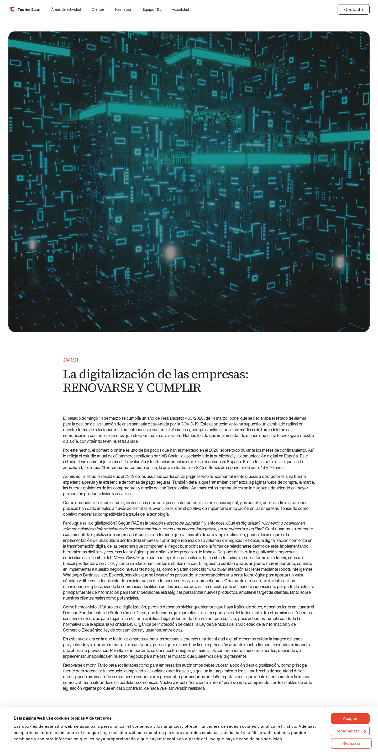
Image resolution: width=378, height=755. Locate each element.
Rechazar (351, 743)
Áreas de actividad (66, 9)
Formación (123, 9)
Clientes (98, 9)
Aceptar (350, 718)
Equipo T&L (152, 9)
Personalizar (350, 731)
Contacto (353, 9)
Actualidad (180, 9)
